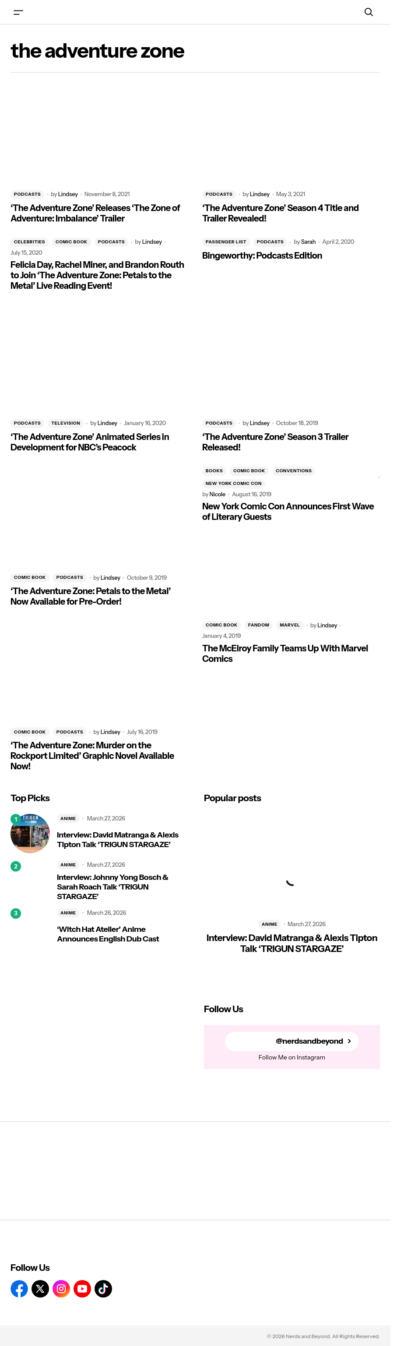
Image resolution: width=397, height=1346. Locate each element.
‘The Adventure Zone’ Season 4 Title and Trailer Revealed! (280, 213)
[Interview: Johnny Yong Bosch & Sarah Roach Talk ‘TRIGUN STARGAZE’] (30, 880)
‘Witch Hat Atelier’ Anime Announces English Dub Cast (108, 934)
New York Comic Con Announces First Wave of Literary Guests (288, 511)
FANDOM (258, 625)
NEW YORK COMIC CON (234, 483)
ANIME (68, 818)
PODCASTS (27, 194)
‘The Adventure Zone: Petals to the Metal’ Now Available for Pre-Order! (91, 596)
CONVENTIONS (294, 471)
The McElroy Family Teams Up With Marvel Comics (285, 653)
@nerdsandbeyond (309, 1041)
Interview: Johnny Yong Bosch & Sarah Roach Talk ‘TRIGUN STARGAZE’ (112, 887)
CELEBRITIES (29, 242)
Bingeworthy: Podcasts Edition (262, 255)
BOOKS (214, 471)
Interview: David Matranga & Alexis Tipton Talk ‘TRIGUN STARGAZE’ (118, 839)
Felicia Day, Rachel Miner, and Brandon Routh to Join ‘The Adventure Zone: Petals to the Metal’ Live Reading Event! (97, 275)
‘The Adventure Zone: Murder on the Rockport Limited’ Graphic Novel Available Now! (92, 756)
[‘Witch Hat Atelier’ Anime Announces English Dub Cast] (30, 928)
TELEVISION (65, 423)
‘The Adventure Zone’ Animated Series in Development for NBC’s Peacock (90, 442)
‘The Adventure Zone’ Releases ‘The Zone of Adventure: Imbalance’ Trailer (95, 213)
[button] (18, 12)
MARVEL (290, 625)
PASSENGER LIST (226, 242)
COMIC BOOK (72, 242)
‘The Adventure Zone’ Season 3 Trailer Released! (275, 442)
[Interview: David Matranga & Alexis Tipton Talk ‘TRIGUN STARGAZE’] (30, 833)
